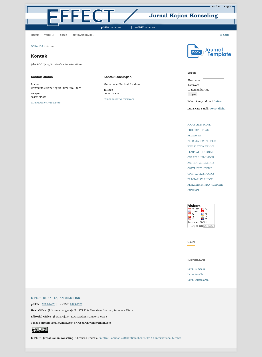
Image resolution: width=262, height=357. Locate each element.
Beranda (37, 46)
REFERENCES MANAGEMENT (205, 184)
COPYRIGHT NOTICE (199, 168)
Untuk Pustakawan (198, 279)
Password (194, 85)
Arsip (63, 35)
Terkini (49, 35)
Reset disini (217, 108)
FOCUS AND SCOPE (199, 124)
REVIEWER (194, 135)
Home (35, 35)
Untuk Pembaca (196, 268)
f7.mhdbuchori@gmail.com (46, 102)
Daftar (216, 6)
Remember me (200, 89)
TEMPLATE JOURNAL (200, 152)
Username (195, 80)
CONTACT (193, 190)
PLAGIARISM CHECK (200, 179)
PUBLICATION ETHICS (201, 146)
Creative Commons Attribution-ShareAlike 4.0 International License (139, 338)
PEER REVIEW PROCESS (202, 141)
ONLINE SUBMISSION (200, 157)
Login (227, 6)
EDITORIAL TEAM (198, 130)
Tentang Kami (82, 35)
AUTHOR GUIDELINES (201, 162)
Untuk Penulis (195, 274)
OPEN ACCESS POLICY (201, 173)
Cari (224, 35)
